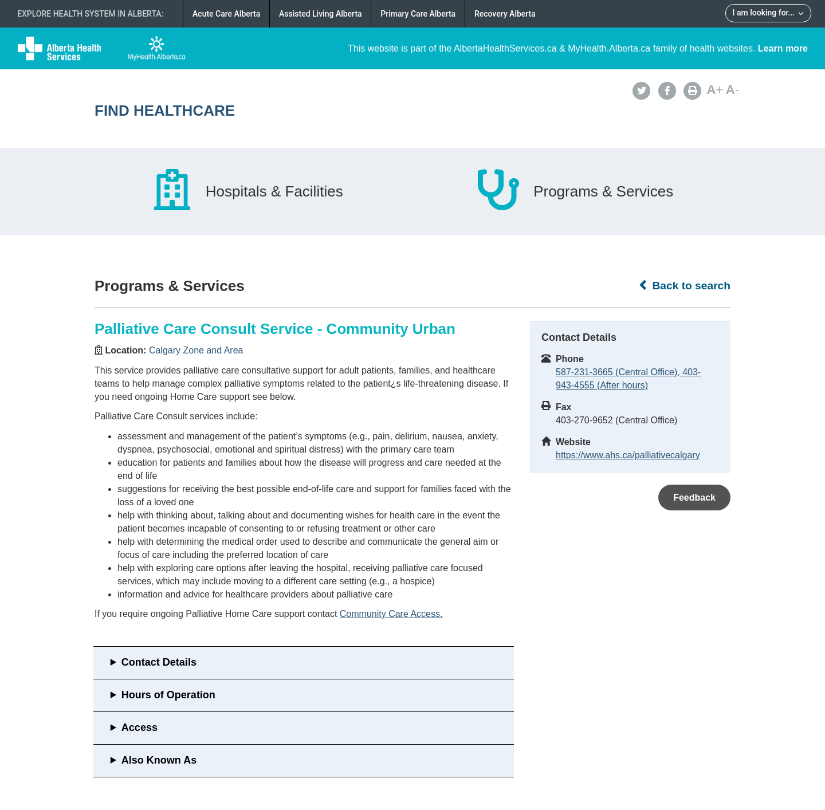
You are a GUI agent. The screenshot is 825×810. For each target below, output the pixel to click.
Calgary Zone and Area (196, 350)
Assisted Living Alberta (320, 13)
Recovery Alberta (505, 13)
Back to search (684, 285)
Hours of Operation (168, 695)
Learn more (783, 48)
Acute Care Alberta (226, 13)
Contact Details (159, 662)
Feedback (694, 497)
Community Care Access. (391, 614)
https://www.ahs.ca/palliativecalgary (628, 455)
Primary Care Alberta (417, 13)
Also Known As (159, 760)
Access (139, 727)
